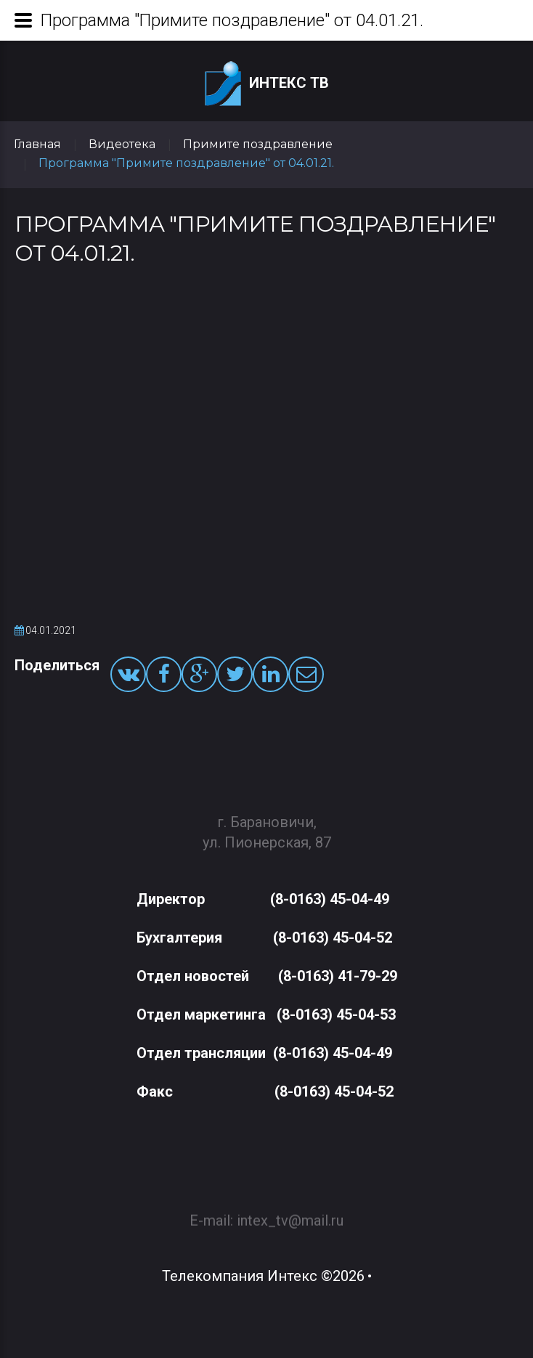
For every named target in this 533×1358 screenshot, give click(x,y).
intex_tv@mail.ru (290, 1213)
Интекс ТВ (267, 84)
